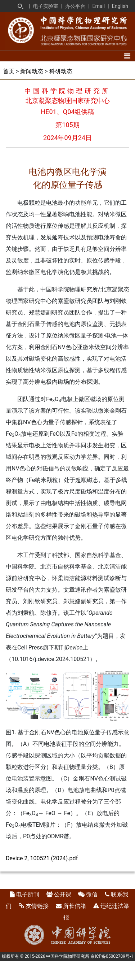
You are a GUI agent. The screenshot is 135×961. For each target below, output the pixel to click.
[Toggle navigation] (127, 56)
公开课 (62, 894)
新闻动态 (31, 71)
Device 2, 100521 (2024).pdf (42, 858)
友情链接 (37, 906)
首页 (8, 71)
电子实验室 (45, 6)
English (120, 6)
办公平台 (75, 6)
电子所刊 (27, 894)
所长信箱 (74, 906)
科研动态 (60, 71)
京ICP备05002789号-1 (111, 956)
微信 (92, 894)
